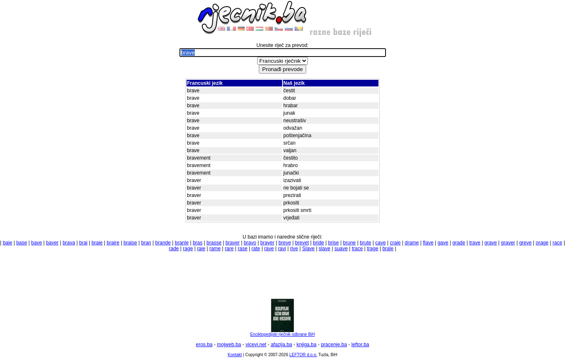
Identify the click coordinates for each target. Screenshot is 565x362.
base (21, 243)
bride (318, 243)
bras (197, 243)
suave (341, 248)
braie (97, 243)
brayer (267, 243)
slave (324, 248)
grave (490, 243)
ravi (282, 248)
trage (372, 248)
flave (428, 243)
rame (215, 248)
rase (242, 248)
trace (357, 248)
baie (7, 243)
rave (269, 248)
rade (174, 248)
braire (113, 243)
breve (284, 243)
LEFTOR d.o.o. (303, 354)
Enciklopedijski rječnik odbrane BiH (282, 332)
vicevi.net (256, 344)
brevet (302, 243)
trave (475, 243)
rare (229, 248)
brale (387, 248)
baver (52, 243)
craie (395, 243)
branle (182, 243)
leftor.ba (360, 344)
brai (83, 243)
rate (255, 248)
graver (508, 243)
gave (442, 243)
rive (294, 248)
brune (349, 243)
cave (380, 243)
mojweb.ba (229, 344)
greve (525, 243)
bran (146, 243)
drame (412, 243)
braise (130, 243)
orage (542, 243)
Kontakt (235, 354)
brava (69, 243)
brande (163, 243)
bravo (250, 243)
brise (333, 243)
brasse (213, 243)
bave (36, 243)
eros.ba (204, 344)
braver (233, 243)
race (557, 243)
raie (201, 248)
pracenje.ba (334, 344)
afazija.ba (281, 344)
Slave (308, 248)
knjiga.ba (307, 344)
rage (188, 248)
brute (365, 243)
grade (458, 243)
